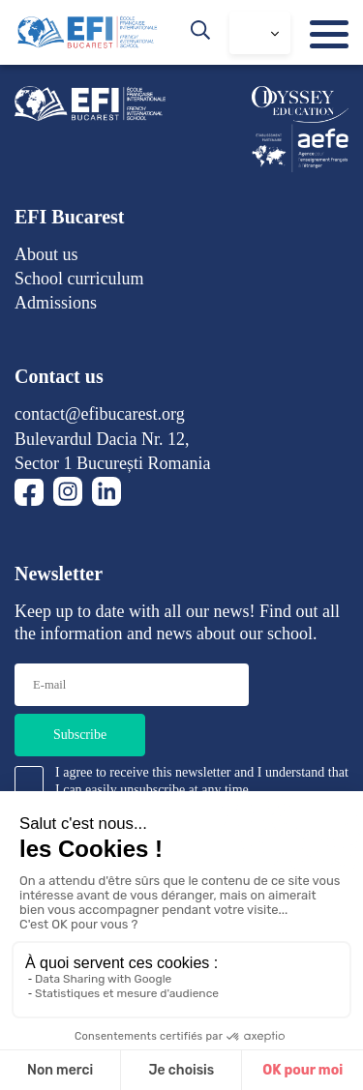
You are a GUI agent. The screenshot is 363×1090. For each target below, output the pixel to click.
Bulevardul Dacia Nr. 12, (102, 439)
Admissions (56, 302)
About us (46, 254)
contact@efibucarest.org (100, 414)
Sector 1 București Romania (112, 463)
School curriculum (79, 278)
